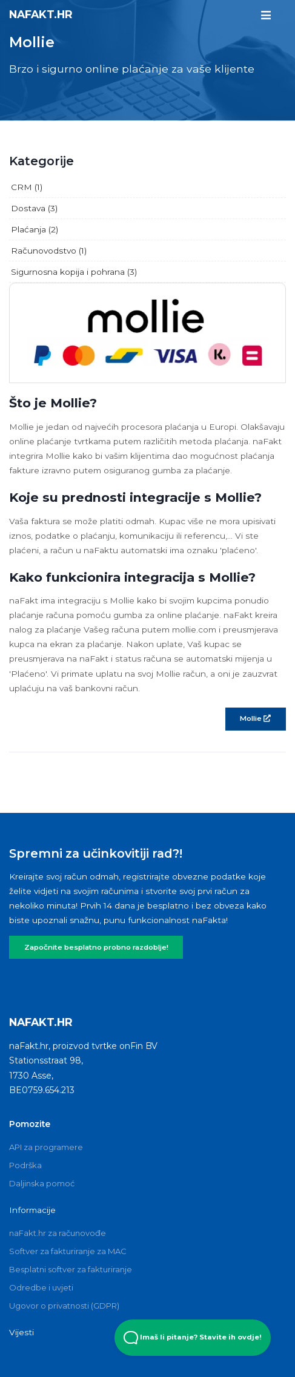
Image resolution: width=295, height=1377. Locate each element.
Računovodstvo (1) (49, 250)
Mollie (255, 718)
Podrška (25, 1165)
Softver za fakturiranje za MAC (68, 1251)
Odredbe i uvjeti (41, 1287)
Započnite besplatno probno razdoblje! (96, 947)
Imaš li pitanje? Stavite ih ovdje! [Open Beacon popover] (193, 1337)
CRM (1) (26, 187)
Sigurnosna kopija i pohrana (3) (74, 272)
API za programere (46, 1147)
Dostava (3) (34, 208)
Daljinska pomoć (42, 1183)
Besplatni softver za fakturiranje (70, 1269)
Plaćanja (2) (34, 229)
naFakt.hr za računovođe (57, 1233)
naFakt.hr (41, 14)
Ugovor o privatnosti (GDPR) (64, 1305)
